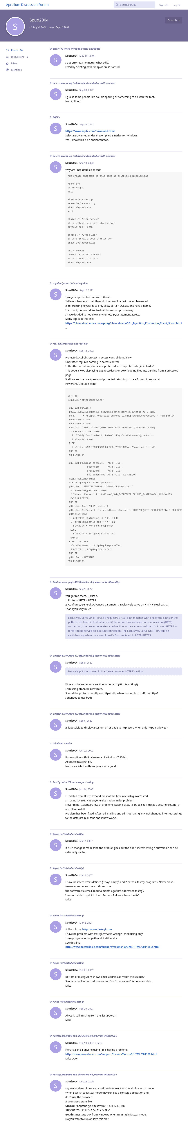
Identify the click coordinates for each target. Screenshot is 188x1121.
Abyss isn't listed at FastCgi (68, 834)
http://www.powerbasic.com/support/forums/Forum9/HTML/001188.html (111, 1054)
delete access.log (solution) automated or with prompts (84, 83)
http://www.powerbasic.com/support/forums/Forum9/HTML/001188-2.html (112, 947)
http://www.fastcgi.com (97, 929)
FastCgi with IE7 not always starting (73, 782)
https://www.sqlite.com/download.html (90, 131)
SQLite (56, 117)
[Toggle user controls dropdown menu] (173, 20)
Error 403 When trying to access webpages (76, 48)
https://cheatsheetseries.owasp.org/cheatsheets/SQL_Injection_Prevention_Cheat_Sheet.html (123, 323)
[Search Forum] (134, 4)
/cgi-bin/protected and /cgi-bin (70, 283)
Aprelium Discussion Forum (27, 4)
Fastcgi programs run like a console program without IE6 (85, 1035)
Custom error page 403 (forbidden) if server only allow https (86, 582)
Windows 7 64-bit (62, 743)
